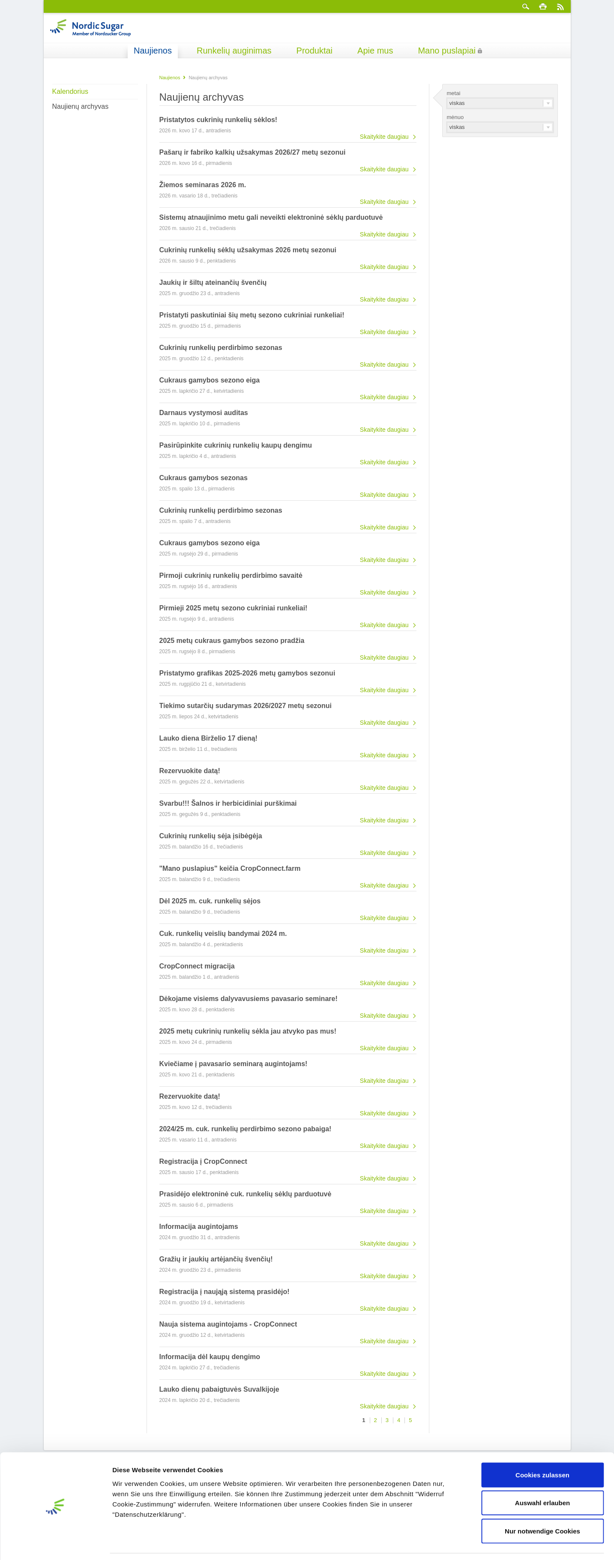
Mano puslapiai (447, 50)
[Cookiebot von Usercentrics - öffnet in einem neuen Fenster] (55, 1543)
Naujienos (153, 50)
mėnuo (455, 117)
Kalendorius (70, 91)
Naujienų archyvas (80, 106)
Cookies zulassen (542, 1447)
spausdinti (542, 6)
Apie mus (375, 50)
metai (454, 93)
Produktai (315, 50)
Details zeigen (455, 1543)
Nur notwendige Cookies (542, 1503)
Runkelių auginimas (234, 50)
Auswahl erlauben (542, 1475)
